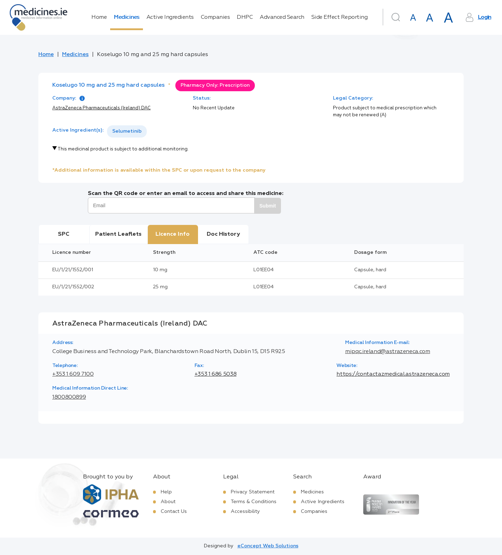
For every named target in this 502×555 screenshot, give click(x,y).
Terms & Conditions (253, 501)
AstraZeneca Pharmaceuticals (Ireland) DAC (101, 108)
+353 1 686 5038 (216, 374)
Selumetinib (127, 131)
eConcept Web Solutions (267, 546)
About (168, 501)
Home (99, 17)
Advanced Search (282, 17)
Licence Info (172, 234)
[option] (127, 131)
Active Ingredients (170, 17)
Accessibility (245, 511)
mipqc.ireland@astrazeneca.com (387, 351)
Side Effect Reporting (339, 17)
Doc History (223, 234)
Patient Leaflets (118, 234)
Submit (267, 206)
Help (166, 492)
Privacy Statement (253, 492)
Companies (215, 17)
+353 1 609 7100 (73, 374)
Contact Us (174, 511)
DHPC (245, 17)
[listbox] (127, 131)
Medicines (126, 17)
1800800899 (69, 397)
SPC (63, 234)
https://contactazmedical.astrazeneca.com (393, 374)
